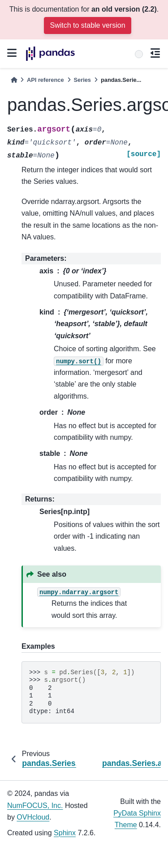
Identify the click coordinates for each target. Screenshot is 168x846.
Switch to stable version (87, 25)
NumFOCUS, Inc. (35, 805)
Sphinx (65, 833)
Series (82, 80)
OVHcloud (33, 817)
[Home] (14, 80)
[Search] (139, 54)
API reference (45, 80)
